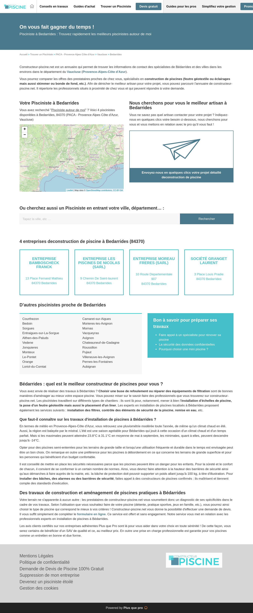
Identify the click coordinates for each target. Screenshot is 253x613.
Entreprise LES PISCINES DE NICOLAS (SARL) (99, 263)
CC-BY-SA (118, 190)
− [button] (24, 135)
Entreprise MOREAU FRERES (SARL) (154, 261)
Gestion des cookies (39, 588)
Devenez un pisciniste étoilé (46, 581)
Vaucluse (102, 54)
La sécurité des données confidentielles (187, 344)
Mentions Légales (36, 555)
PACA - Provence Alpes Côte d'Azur (75, 54)
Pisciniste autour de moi (68, 110)
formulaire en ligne (91, 514)
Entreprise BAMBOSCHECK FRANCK (44, 263)
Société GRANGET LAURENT (209, 261)
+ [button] (24, 129)
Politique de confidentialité (45, 562)
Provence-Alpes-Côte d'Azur (104, 72)
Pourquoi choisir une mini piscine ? (183, 349)
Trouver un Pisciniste (41, 54)
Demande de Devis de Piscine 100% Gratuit (62, 568)
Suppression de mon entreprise (50, 575)
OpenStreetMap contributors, (99, 190)
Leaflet (70, 190)
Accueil (23, 54)
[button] (54, 6)
